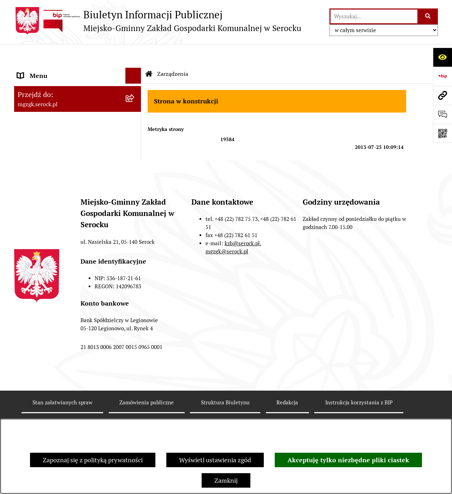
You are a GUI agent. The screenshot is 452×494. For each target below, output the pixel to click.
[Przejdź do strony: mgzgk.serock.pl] (442, 95)
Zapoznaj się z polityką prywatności (93, 460)
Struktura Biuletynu (225, 412)
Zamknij (226, 480)
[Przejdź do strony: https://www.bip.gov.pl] (442, 76)
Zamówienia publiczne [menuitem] (49, 134)
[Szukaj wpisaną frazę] (428, 16)
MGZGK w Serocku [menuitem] (43, 70)
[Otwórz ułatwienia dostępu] (442, 57)
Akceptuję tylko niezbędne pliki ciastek (348, 460)
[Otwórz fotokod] (442, 133)
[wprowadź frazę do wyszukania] (373, 16)
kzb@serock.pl (242, 252)
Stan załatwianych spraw (62, 412)
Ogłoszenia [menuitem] (33, 86)
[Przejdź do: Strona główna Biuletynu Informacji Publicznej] (149, 53)
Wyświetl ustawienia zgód (215, 460)
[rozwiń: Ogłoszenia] (135, 86)
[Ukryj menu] (133, 54)
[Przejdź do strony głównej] (157, 21)
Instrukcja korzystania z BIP (359, 412)
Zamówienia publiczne (146, 412)
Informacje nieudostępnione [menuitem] (57, 118)
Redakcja (287, 412)
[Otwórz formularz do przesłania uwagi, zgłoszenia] (442, 114)
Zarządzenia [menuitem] (34, 102)
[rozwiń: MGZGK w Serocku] (135, 70)
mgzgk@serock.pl (227, 261)
